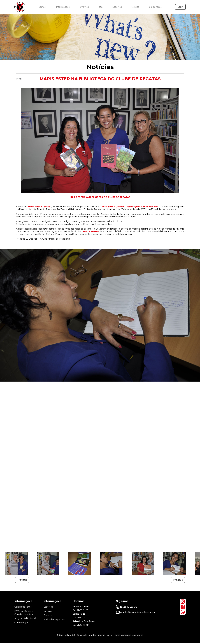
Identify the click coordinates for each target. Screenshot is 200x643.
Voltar (19, 79)
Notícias (135, 7)
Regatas (41, 7)
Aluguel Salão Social (25, 618)
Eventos (84, 7)
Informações (62, 7)
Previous (22, 580)
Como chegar (21, 622)
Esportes (117, 7)
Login (180, 7)
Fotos (100, 7)
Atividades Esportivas (54, 619)
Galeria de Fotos (22, 607)
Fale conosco (155, 7)
